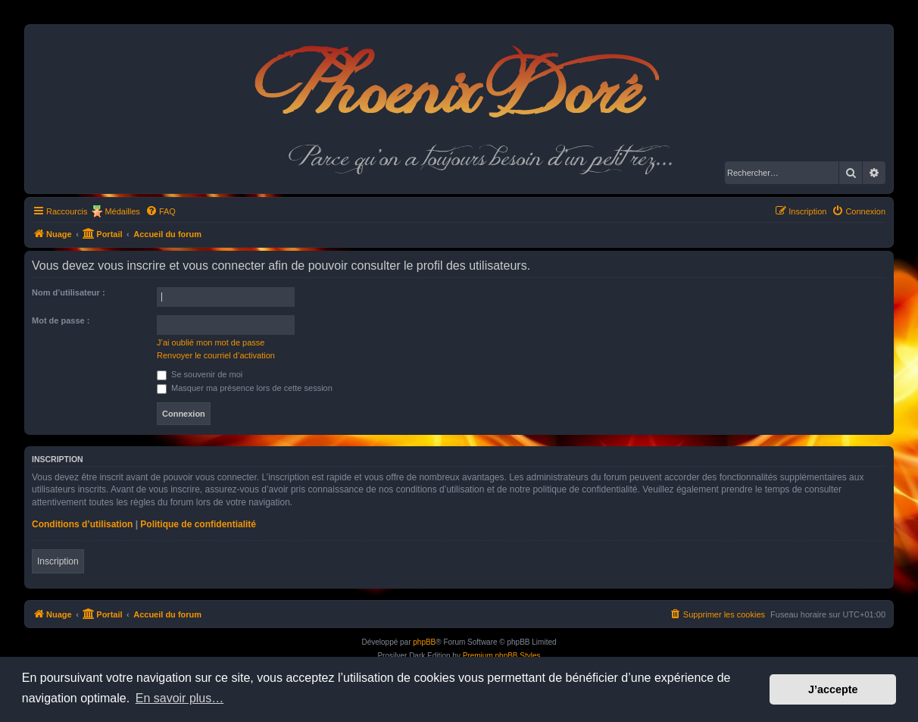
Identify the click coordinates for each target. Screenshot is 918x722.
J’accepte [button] (833, 689)
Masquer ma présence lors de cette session (245, 387)
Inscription (58, 561)
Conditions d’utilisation (82, 524)
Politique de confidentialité (198, 524)
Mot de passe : (60, 320)
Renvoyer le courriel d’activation (216, 355)
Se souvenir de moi (199, 374)
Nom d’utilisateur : (68, 292)
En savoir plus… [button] (180, 698)
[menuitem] (160, 211)
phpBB (424, 642)
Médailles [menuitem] (122, 211)
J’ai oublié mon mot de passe (210, 342)
